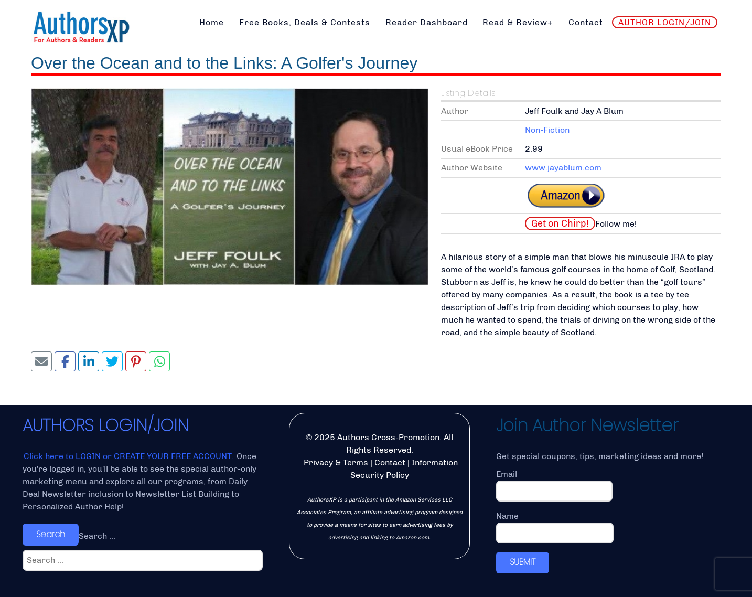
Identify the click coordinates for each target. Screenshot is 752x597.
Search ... (97, 536)
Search (50, 534)
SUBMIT (522, 562)
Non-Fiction (547, 130)
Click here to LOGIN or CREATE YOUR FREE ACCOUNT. (129, 456)
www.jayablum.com (563, 168)
